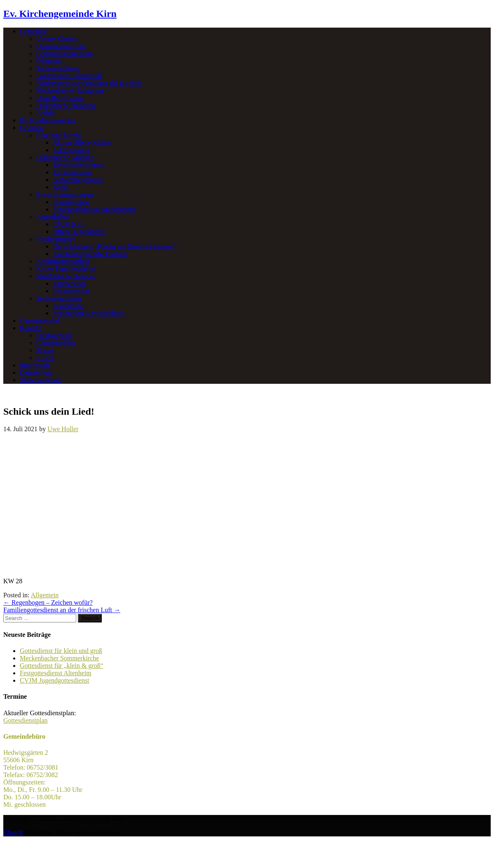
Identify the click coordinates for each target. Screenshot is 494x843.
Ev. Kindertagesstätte (48, 120)
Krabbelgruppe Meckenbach (90, 253)
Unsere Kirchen (57, 38)
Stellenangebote (41, 379)
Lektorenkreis (71, 149)
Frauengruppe (71, 201)
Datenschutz (36, 372)
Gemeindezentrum (60, 45)
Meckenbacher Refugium (69, 90)
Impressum (34, 365)
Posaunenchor (71, 290)
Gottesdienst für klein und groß (61, 650)
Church (13, 832)
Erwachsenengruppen (64, 194)
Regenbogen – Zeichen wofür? (48, 602)
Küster (45, 357)
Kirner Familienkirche (65, 268)
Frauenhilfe (68, 305)
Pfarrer (45, 350)
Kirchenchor (69, 283)
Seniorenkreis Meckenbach (88, 313)
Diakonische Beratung (65, 105)
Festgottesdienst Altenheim (55, 672)
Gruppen (31, 127)
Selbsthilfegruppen (78, 179)
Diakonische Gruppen (65, 157)
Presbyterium (53, 335)
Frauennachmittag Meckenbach (94, 209)
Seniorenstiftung (58, 68)
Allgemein (45, 595)
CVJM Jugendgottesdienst (54, 680)
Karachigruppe (72, 172)
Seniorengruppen (58, 298)
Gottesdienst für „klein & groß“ (61, 665)
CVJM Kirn (68, 224)
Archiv (45, 112)
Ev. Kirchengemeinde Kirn (60, 13)
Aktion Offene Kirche (81, 142)
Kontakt (30, 327)
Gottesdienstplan (25, 720)
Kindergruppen (56, 238)
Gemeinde (33, 31)
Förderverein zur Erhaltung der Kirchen (88, 83)
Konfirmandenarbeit (63, 261)
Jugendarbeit (53, 216)
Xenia (60, 186)
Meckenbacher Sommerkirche (59, 658)
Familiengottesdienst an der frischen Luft (61, 609)
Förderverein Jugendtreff (69, 75)
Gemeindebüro (55, 342)
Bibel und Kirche (59, 135)
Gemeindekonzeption (64, 53)
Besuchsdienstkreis (78, 164)
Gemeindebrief (39, 320)
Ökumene (49, 60)
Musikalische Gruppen (66, 275)
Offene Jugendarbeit (79, 231)
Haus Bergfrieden (59, 97)
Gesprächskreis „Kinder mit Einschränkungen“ (115, 246)
